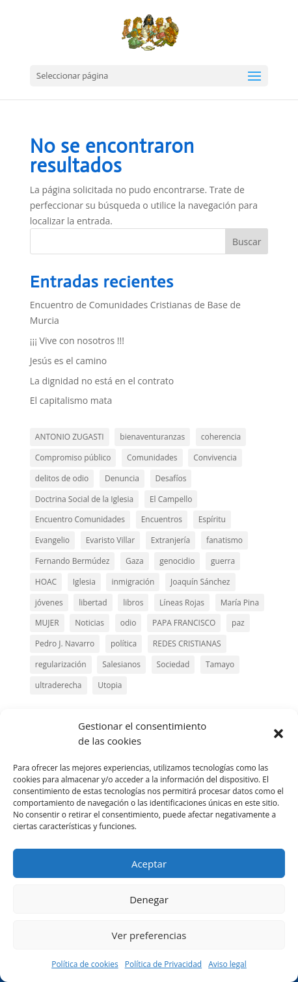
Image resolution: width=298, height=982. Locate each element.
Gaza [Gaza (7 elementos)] (135, 560)
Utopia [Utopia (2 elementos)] (110, 685)
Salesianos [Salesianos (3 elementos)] (121, 664)
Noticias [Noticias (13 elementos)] (89, 622)
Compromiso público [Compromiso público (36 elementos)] (73, 457)
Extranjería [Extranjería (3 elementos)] (171, 540)
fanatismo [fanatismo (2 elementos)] (224, 540)
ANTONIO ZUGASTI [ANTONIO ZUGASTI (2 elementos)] (69, 436)
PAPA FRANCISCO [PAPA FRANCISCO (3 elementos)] (183, 622)
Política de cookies (84, 964)
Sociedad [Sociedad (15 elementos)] (173, 664)
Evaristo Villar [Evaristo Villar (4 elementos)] (110, 540)
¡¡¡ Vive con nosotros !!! (77, 340)
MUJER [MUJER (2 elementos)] (47, 622)
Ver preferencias (149, 935)
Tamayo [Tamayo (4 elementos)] (220, 664)
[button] (278, 733)
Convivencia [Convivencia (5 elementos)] (215, 457)
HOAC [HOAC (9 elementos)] (46, 581)
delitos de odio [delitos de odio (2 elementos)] (61, 478)
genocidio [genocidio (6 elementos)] (177, 560)
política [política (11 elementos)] (124, 643)
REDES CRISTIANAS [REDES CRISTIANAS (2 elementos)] (187, 643)
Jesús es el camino (68, 360)
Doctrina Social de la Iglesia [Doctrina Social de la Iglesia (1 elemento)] (84, 499)
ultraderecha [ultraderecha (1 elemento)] (58, 685)
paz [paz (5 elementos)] (238, 622)
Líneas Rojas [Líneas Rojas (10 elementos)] (181, 602)
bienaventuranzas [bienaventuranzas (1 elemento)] (152, 436)
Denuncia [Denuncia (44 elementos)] (122, 478)
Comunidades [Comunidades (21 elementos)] (152, 457)
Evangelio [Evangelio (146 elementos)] (52, 540)
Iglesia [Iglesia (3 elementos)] (84, 581)
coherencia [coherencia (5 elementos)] (221, 436)
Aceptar (149, 863)
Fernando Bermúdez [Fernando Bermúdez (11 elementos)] (72, 560)
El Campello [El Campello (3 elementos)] (171, 499)
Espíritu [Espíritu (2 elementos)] (212, 519)
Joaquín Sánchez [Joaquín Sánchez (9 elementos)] (200, 581)
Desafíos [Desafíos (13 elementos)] (171, 478)
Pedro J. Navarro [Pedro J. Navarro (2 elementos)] (64, 643)
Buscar (247, 241)
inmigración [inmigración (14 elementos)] (132, 581)
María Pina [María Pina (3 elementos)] (240, 602)
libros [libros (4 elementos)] (133, 602)
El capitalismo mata (71, 400)
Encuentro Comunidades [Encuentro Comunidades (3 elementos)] (80, 519)
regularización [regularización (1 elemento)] (61, 664)
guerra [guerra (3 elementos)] (223, 560)
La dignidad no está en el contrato (102, 381)
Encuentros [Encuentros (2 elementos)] (161, 519)
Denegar (149, 899)
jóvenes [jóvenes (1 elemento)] (49, 602)
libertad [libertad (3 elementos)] (93, 602)
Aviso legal (227, 964)
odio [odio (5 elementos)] (128, 622)
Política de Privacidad (163, 964)
